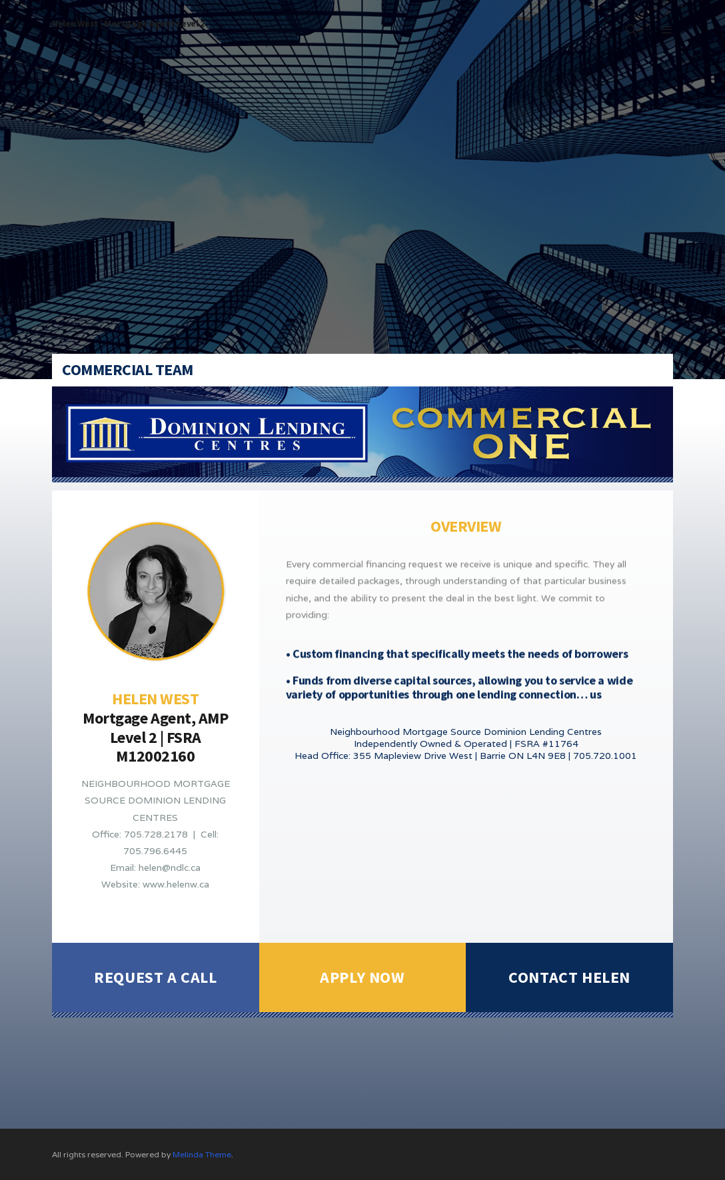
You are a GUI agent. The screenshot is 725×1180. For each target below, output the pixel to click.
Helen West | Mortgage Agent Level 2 (128, 23)
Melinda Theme (202, 1154)
